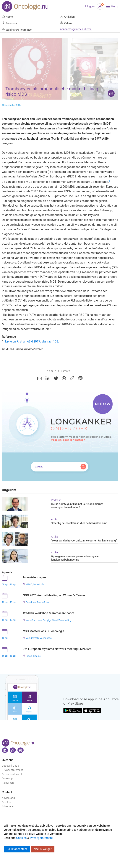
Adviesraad (8, 798)
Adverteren (8, 806)
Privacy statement (12, 770)
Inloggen (90, 6)
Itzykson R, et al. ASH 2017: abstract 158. (32, 341)
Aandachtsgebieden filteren (76, 29)
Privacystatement (41, 838)
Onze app (7, 778)
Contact (7, 792)
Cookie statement (12, 774)
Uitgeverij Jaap (10, 765)
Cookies (21, 838)
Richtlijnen (8, 782)
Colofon (6, 802)
